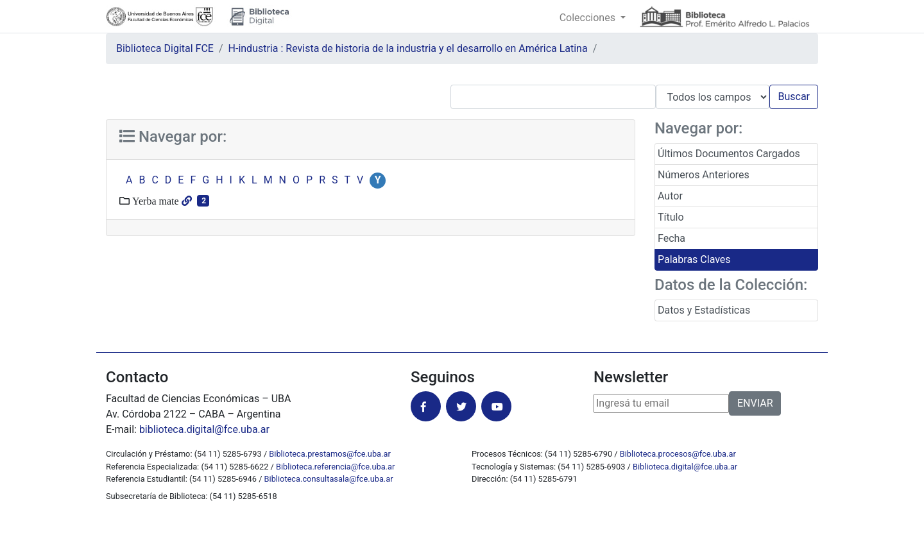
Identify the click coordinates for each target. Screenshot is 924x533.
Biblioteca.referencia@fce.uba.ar (335, 466)
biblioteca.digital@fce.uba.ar (204, 429)
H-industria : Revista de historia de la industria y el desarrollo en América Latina (408, 48)
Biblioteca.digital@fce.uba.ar (685, 466)
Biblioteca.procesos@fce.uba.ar (678, 454)
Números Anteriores (703, 175)
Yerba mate (154, 201)
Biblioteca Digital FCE (165, 48)
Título (671, 217)
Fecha (671, 238)
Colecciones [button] (589, 18)
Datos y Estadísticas (704, 310)
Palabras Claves (694, 259)
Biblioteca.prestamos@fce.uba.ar (329, 454)
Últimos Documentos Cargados (729, 154)
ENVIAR (755, 403)
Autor (670, 196)
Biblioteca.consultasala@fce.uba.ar (328, 479)
